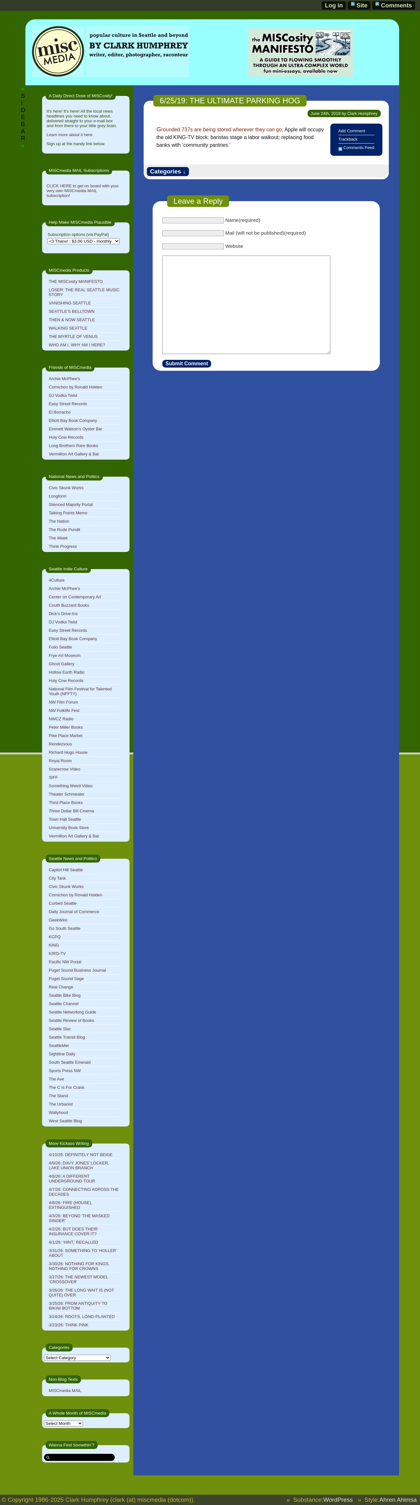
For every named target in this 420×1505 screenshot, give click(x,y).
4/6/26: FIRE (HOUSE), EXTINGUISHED (70, 1205)
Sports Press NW (65, 1070)
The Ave (56, 1079)
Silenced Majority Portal (71, 504)
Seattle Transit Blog (67, 1037)
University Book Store (69, 827)
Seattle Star (60, 1028)
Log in (334, 5)
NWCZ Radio (61, 718)
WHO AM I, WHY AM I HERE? (77, 344)
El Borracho (60, 412)
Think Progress (63, 546)
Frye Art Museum (65, 655)
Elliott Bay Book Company (73, 420)
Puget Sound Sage (66, 978)
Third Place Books (66, 802)
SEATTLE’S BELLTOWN (71, 311)
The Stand (58, 1095)
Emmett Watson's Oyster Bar (76, 428)
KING (54, 945)
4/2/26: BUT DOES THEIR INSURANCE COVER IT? (73, 1231)
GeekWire (58, 920)
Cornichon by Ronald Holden (75, 387)
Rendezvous (60, 744)
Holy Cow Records (66, 437)
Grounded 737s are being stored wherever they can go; (219, 129)
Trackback (347, 139)
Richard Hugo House (68, 752)
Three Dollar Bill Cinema (71, 811)
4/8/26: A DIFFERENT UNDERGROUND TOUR (72, 1178)
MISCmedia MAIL (65, 1390)
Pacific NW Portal (65, 961)
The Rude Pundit (64, 529)
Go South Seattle (65, 928)
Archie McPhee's (64, 378)
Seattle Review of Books (71, 1020)
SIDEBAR (23, 117)
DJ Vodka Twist (63, 395)
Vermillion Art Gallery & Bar (74, 454)
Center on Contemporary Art (75, 596)
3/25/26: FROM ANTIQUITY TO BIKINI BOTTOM (78, 1306)
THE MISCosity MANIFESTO (76, 281)
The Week (58, 538)
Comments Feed (359, 147)
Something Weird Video (71, 785)
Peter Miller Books (66, 727)
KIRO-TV (57, 953)
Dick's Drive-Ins (63, 613)
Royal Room (60, 760)
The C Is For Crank (67, 1087)
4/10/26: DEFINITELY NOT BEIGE (81, 1154)
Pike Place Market (66, 735)
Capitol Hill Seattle (66, 869)
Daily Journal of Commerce (74, 911)
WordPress (338, 1499)
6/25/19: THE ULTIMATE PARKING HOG (230, 100)
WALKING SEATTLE (68, 328)
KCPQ (55, 936)
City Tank (57, 878)
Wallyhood (58, 1112)
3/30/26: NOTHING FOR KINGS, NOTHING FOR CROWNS (79, 1266)
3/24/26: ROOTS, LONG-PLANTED (82, 1316)
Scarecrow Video (64, 769)
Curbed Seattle (63, 903)
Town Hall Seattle (65, 819)
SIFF (53, 777)
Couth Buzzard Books (69, 605)
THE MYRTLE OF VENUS (73, 336)
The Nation (59, 521)
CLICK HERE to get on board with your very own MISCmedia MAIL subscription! (83, 190)
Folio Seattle (60, 647)
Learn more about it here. (70, 134)
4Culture (57, 580)
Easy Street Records (68, 403)
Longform (58, 496)
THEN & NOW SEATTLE (72, 319)
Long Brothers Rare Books (73, 445)
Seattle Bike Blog (65, 995)
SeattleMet (59, 1045)
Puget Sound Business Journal (77, 970)
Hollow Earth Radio (67, 672)
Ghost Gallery (61, 663)
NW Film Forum (63, 702)
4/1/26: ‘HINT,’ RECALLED (73, 1242)
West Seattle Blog (65, 1120)
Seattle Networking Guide (72, 1012)
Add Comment (351, 130)
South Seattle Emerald (70, 1062)
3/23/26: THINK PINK (68, 1325)
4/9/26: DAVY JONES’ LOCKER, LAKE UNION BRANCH (79, 1165)
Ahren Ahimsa (398, 1499)
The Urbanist (61, 1104)
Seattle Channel (64, 1003)
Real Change (61, 987)
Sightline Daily (62, 1054)
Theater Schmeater (67, 794)
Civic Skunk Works (66, 487)
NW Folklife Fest (64, 710)
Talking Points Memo (68, 512)
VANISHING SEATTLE (70, 303)
